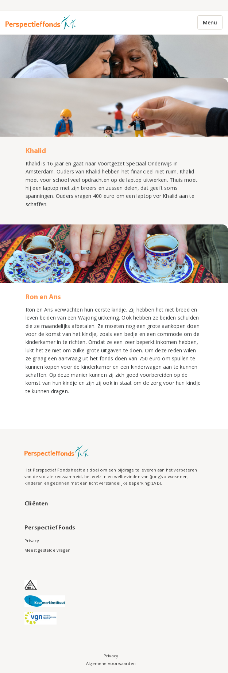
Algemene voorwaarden (111, 663)
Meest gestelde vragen (47, 550)
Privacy (31, 540)
